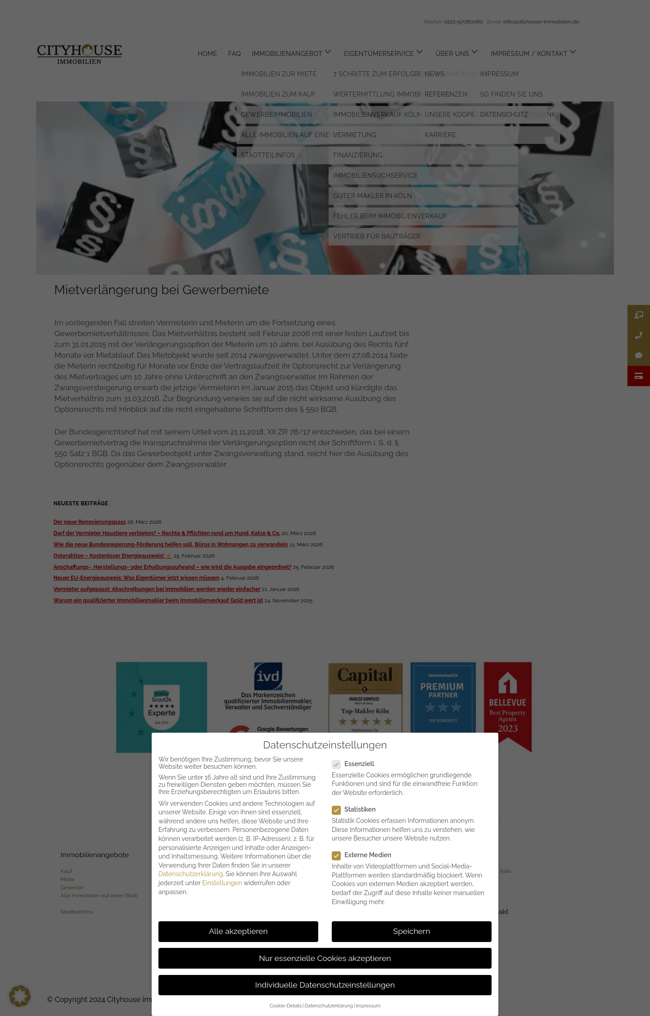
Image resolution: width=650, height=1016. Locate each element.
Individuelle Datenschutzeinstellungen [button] (325, 984)
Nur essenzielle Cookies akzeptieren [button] (325, 958)
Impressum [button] (368, 1005)
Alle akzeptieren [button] (238, 931)
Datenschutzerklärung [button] (329, 1005)
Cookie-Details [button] (285, 1005)
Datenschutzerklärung (190, 873)
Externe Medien (365, 855)
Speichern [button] (411, 931)
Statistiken (357, 809)
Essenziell (357, 763)
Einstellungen (222, 883)
